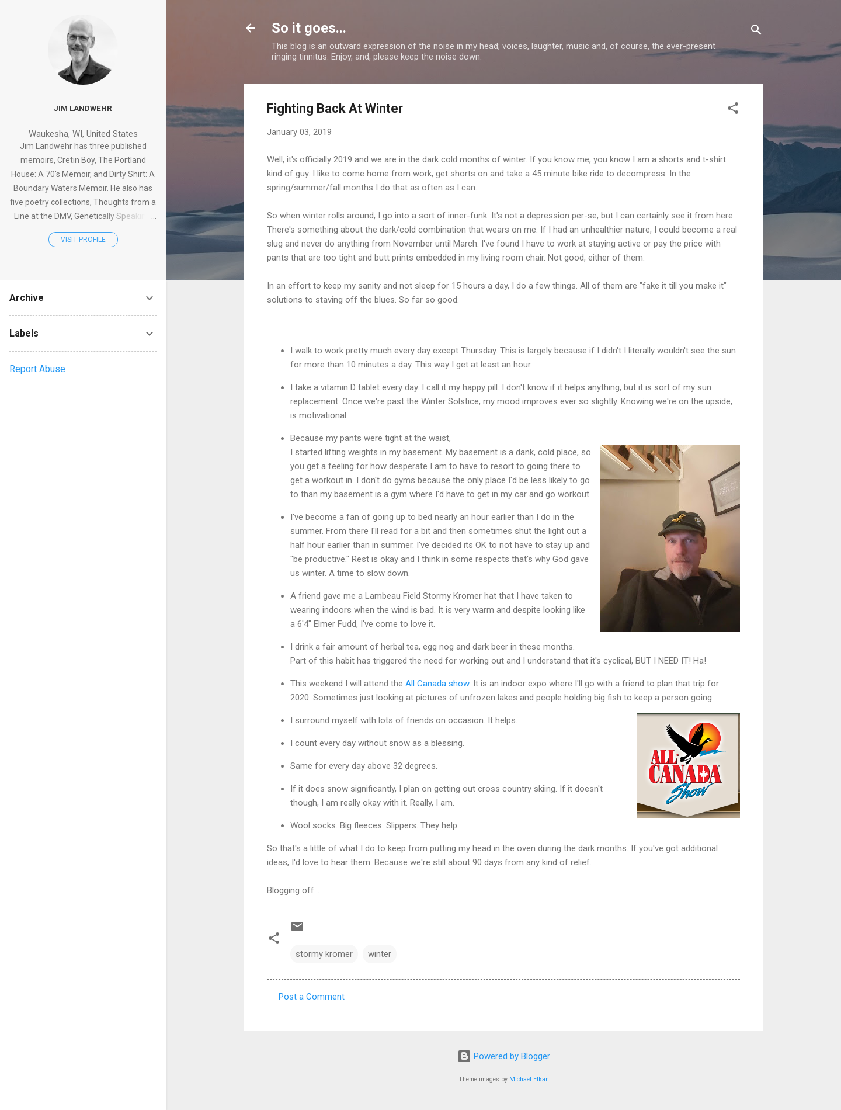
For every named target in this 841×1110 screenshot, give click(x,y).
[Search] (756, 32)
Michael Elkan (529, 1079)
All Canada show (437, 683)
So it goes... (309, 28)
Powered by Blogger (503, 1056)
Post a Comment (312, 996)
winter (379, 954)
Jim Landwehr (83, 108)
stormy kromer (324, 954)
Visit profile (83, 239)
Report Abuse (37, 368)
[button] (733, 110)
